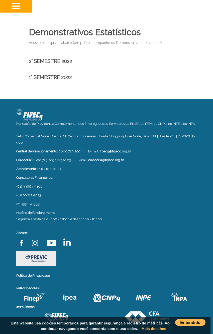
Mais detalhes (154, 328)
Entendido (190, 322)
